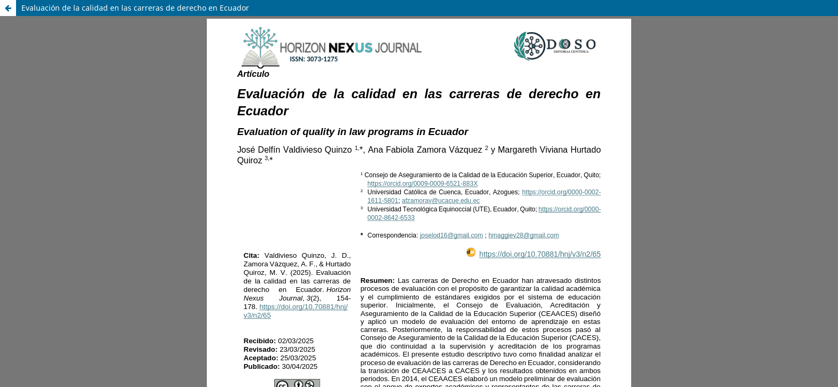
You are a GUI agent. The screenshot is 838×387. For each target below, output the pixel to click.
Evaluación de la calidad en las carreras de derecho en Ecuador (135, 8)
